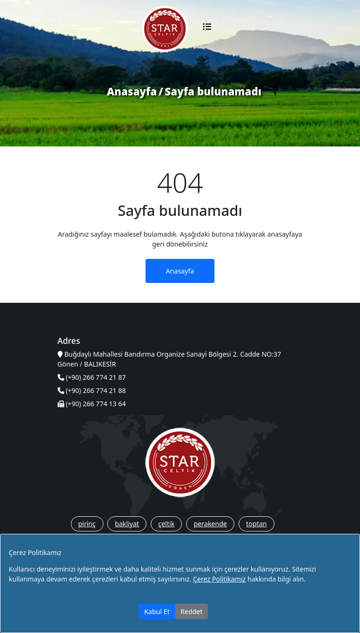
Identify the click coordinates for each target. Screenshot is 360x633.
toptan (256, 523)
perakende (210, 523)
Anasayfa (132, 91)
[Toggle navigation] (206, 29)
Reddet (191, 611)
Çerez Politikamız (219, 578)
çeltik (166, 523)
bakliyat (127, 523)
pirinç (87, 523)
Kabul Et (157, 611)
